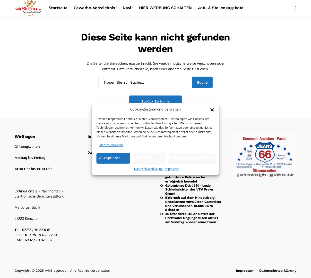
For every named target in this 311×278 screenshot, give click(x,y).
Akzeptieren (110, 158)
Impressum (172, 169)
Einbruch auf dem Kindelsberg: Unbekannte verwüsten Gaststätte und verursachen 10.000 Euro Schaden (193, 204)
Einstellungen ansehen (191, 158)
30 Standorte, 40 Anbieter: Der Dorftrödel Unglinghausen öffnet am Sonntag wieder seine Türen (191, 218)
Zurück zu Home (155, 101)
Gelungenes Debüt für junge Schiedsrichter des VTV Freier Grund (189, 189)
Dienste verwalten (111, 145)
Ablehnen (143, 158)
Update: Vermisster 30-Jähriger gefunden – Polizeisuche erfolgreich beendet (190, 177)
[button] (212, 109)
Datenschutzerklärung (148, 169)
